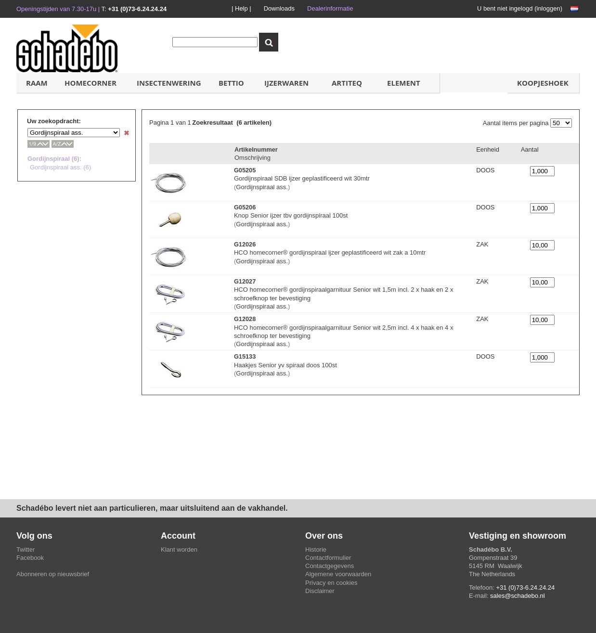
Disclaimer (320, 590)
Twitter (25, 549)
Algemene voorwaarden (338, 574)
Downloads (279, 8)
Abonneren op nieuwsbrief (52, 574)
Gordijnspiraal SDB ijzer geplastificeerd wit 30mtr (302, 178)
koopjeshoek (543, 83)
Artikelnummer (256, 149)
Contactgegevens (329, 565)
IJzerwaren (286, 83)
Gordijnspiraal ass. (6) (60, 167)
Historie (315, 549)
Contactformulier (328, 557)
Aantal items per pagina (516, 123)
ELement (403, 83)
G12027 (245, 281)
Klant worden (179, 549)
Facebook (30, 557)
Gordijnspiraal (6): (54, 158)
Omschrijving (252, 157)
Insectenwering (169, 83)
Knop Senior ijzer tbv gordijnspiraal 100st (291, 215)
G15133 (245, 356)
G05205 (245, 170)
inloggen (548, 8)
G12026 (245, 244)
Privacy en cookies (331, 582)
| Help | (241, 8)
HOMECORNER (91, 83)
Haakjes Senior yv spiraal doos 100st (285, 365)
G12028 (245, 319)
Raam (37, 83)
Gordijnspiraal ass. (262, 187)
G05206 (245, 207)
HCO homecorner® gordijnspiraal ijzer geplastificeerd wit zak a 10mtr (330, 252)
